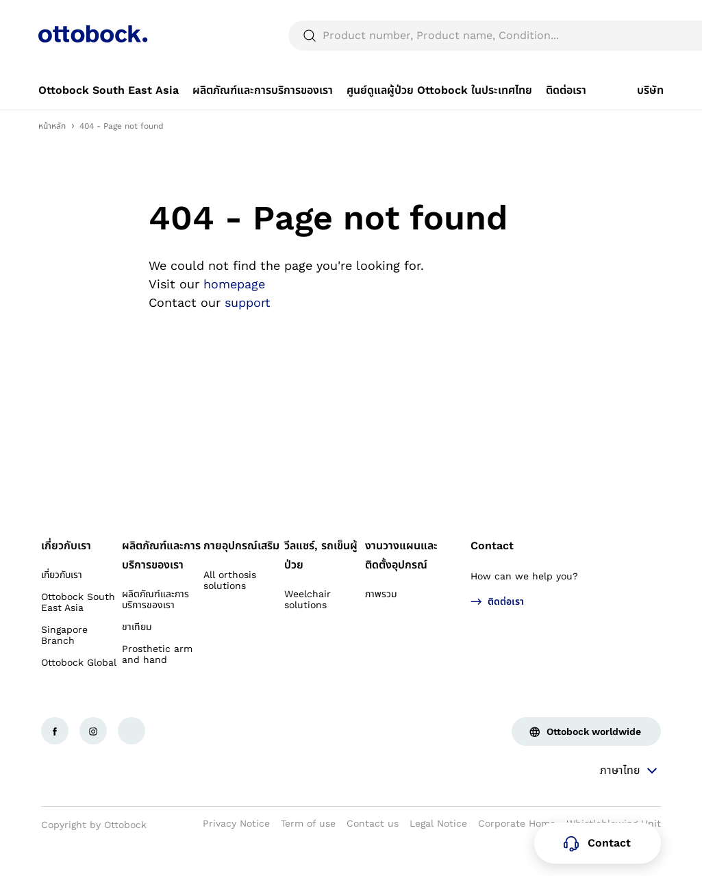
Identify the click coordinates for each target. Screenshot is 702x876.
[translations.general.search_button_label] (640, 68)
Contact (492, 578)
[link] (108, 123)
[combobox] (625, 16)
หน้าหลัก (52, 159)
